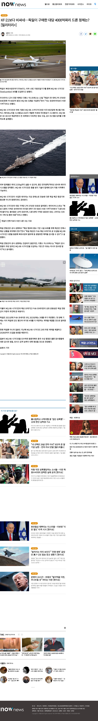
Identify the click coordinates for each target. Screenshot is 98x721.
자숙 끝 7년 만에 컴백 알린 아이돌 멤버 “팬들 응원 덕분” (37, 680)
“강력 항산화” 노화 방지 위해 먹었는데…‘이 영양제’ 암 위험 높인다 (52, 654)
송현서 (8, 33)
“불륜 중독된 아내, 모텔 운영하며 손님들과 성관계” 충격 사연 (14, 671)
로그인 (33, 706)
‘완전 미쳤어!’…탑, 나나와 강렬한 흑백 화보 (37, 670)
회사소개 (39, 706)
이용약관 (44, 706)
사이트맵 (87, 706)
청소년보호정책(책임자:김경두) (65, 706)
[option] (32, 647)
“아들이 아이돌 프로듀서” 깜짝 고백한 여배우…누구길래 (59, 671)
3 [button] (34, 687)
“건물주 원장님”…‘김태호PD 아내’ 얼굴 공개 (59, 680)
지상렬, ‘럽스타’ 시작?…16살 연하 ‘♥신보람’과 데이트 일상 (14, 680)
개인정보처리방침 (52, 706)
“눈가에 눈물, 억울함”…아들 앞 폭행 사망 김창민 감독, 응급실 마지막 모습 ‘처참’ (31, 655)
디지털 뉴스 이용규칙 (79, 706)
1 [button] (31, 687)
